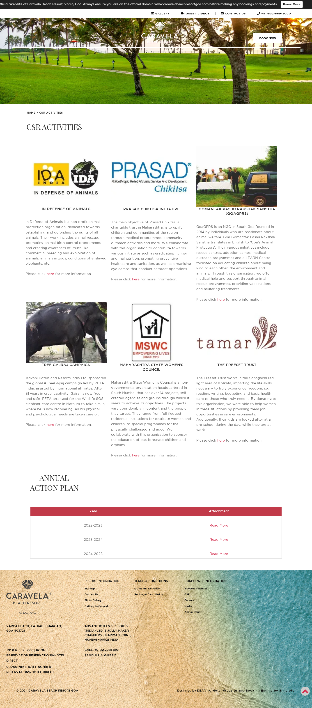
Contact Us (91, 594)
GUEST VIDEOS (198, 13)
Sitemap (90, 589)
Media (188, 606)
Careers (189, 600)
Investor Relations (195, 589)
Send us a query (100, 655)
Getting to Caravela (97, 606)
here (50, 274)
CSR (187, 594)
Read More (219, 539)
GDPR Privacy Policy (147, 589)
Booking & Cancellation (148, 594)
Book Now (267, 38)
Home (31, 113)
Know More (294, 4)
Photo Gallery (93, 600)
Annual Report (193, 612)
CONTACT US (237, 13)
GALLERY (164, 13)
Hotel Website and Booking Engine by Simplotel (254, 691)
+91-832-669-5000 (277, 13)
